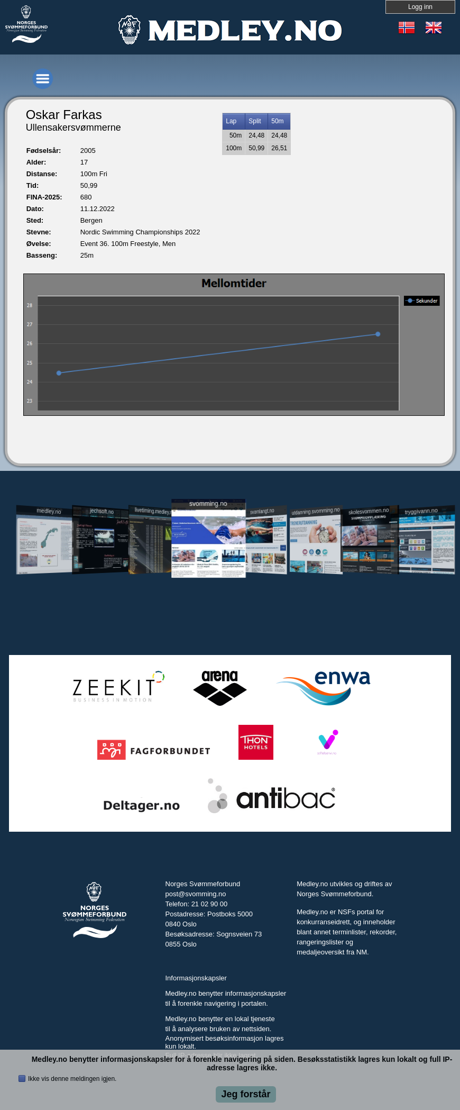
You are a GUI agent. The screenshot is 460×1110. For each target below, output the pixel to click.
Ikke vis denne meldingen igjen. (72, 1078)
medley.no (48, 511)
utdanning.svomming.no (316, 511)
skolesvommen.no (368, 511)
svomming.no (208, 504)
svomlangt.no (262, 511)
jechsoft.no (102, 511)
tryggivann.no (421, 511)
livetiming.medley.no (154, 511)
